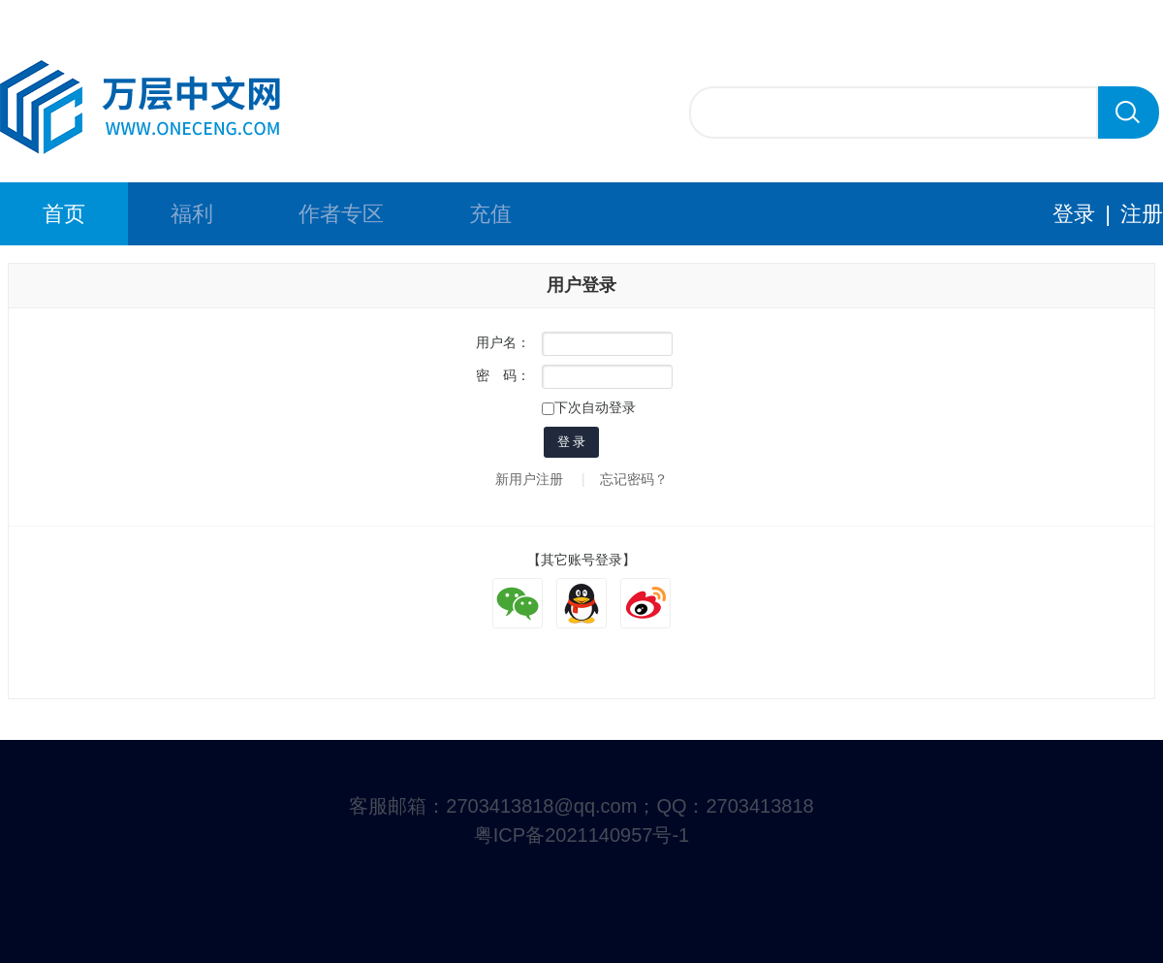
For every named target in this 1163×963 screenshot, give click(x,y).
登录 (1074, 214)
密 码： (503, 375)
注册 (1141, 214)
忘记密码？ (634, 479)
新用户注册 (529, 479)
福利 (192, 214)
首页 (64, 214)
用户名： (503, 342)
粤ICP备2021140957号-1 (581, 835)
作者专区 (341, 214)
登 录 (571, 441)
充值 (490, 214)
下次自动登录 (589, 407)
